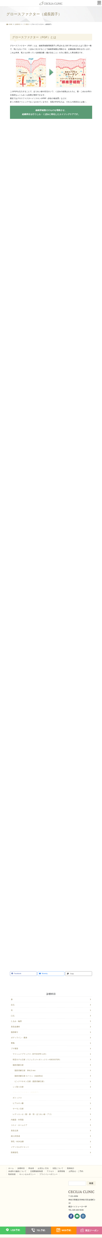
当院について (57, 1168)
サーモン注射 (18, 1109)
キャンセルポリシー (27, 1174)
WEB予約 (66, 1230)
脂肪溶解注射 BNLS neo (25, 1070)
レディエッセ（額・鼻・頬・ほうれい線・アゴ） (33, 1114)
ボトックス (17, 1098)
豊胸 (13, 1043)
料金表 (31, 1168)
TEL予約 (41, 1230)
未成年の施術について (17, 1171)
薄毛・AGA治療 (17, 1141)
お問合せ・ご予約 (76, 1171)
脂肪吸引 (14, 1032)
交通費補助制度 (36, 1171)
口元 (13, 1016)
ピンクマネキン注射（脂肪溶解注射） (30, 1081)
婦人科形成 (15, 1136)
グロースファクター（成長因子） (26, 1092)
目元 (13, 1005)
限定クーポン (92, 1230)
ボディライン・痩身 (19, 1038)
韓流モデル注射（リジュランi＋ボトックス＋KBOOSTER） (37, 1059)
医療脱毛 (14, 1152)
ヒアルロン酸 (18, 1103)
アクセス (50, 1171)
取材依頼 (12, 1174)
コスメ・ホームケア (19, 1125)
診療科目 (51, 994)
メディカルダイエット (20, 1147)
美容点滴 (14, 1131)
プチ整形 (14, 1048)
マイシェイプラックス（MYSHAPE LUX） (30, 1054)
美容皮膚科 (15, 1027)
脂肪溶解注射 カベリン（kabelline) (29, 1076)
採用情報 (61, 1171)
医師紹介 (70, 1168)
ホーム (11, 1168)
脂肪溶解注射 (18, 1065)
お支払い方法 (43, 1168)
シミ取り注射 (18, 1087)
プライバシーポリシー (48, 1174)
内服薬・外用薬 (17, 1120)
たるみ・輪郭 (16, 1021)
